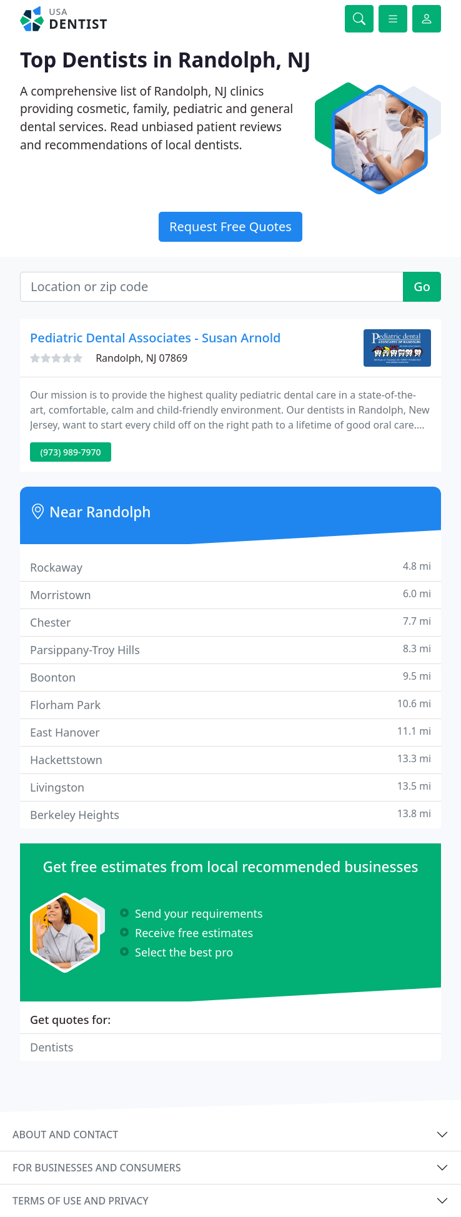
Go (422, 286)
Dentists (51, 1047)
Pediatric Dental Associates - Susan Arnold (155, 337)
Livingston (230, 787)
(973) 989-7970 (71, 452)
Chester (230, 622)
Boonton (230, 677)
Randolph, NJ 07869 (141, 358)
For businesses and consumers (96, 1168)
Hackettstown (230, 759)
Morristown (230, 594)
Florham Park (230, 704)
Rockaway (230, 567)
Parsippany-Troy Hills (230, 649)
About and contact (65, 1134)
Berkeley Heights (230, 814)
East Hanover (230, 732)
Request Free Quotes (230, 226)
